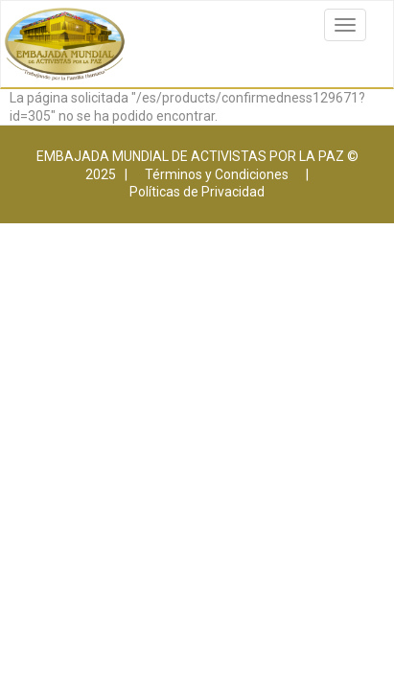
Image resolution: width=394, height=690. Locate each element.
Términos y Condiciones (217, 174)
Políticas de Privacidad (197, 191)
